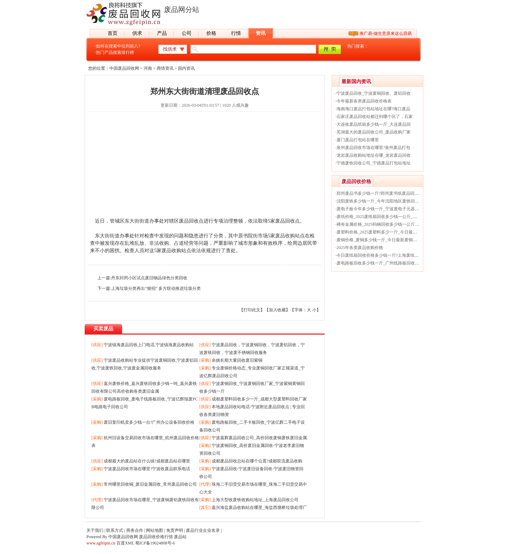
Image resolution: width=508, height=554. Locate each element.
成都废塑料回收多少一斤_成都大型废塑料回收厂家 (259, 399)
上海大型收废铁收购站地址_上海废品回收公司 (255, 499)
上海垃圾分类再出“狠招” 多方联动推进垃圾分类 (156, 288)
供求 (137, 33)
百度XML (125, 543)
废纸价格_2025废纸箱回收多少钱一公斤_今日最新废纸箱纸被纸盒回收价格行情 (411, 216)
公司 (187, 33)
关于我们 (94, 530)
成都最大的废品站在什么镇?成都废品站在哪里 (147, 461)
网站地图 (154, 530)
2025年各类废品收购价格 (360, 247)
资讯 (261, 33)
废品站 (180, 536)
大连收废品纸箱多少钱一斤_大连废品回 (374, 124)
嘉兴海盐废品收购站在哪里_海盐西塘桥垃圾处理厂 (259, 507)
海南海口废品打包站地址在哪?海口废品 (373, 108)
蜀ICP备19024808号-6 (155, 543)
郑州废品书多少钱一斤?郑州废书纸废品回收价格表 (384, 193)
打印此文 (251, 309)
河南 (148, 68)
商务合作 (134, 530)
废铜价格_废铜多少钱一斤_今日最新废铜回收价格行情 (387, 239)
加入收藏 (277, 309)
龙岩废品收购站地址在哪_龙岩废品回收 (374, 155)
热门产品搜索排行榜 (115, 52)
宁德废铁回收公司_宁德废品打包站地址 (374, 163)
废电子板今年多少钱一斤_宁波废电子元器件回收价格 (386, 208)
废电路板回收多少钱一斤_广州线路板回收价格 (380, 263)
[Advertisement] (204, 168)
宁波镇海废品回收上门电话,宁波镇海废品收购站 (149, 344)
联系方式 (114, 530)
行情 (236, 33)
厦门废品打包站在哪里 (358, 139)
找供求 (170, 49)
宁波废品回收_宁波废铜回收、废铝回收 (374, 93)
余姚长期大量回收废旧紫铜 (237, 360)
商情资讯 (165, 68)
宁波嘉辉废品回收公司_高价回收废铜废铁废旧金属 (259, 437)
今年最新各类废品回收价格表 (364, 101)
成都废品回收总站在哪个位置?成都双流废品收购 (257, 461)
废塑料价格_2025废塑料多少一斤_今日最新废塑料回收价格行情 (396, 232)
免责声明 (174, 530)
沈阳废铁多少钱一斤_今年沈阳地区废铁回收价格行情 (386, 201)
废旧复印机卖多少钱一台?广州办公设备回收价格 (149, 422)
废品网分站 (181, 9)
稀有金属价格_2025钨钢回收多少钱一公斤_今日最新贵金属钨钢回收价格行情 (408, 224)
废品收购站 (287, 235)
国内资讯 (186, 68)
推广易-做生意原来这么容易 (385, 33)
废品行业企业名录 (203, 530)
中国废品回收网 (124, 68)
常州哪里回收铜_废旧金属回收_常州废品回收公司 (150, 484)
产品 (162, 33)
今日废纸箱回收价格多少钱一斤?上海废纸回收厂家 (384, 255)
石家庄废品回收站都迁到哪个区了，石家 (375, 116)
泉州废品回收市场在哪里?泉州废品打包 (373, 147)
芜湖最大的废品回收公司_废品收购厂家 (374, 132)
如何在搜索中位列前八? (118, 46)
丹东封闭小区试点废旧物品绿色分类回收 (149, 277)
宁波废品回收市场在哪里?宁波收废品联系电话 (147, 468)
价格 (211, 33)
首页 (112, 33)
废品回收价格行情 (156, 536)
